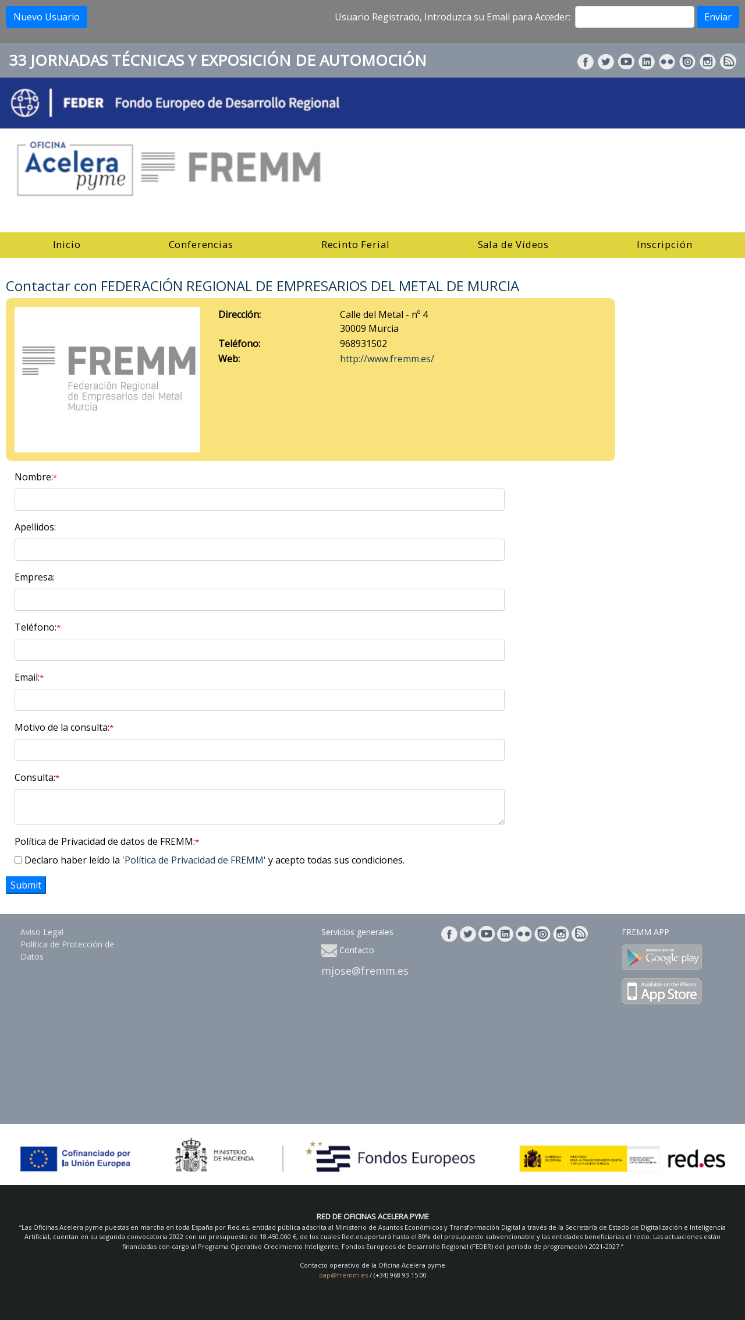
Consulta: (37, 777)
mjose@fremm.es (365, 971)
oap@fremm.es (343, 1275)
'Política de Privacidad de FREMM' (194, 860)
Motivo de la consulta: (64, 727)
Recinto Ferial (355, 244)
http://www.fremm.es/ (387, 358)
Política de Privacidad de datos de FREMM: (107, 841)
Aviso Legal (41, 931)
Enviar (718, 16)
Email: (29, 677)
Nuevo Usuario (46, 16)
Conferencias (201, 244)
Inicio (67, 244)
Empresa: (35, 577)
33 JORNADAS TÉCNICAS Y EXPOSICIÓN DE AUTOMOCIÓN (218, 59)
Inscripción (664, 244)
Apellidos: (35, 527)
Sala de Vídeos (513, 244)
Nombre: (36, 476)
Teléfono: (38, 627)
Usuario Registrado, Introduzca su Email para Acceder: (452, 16)
